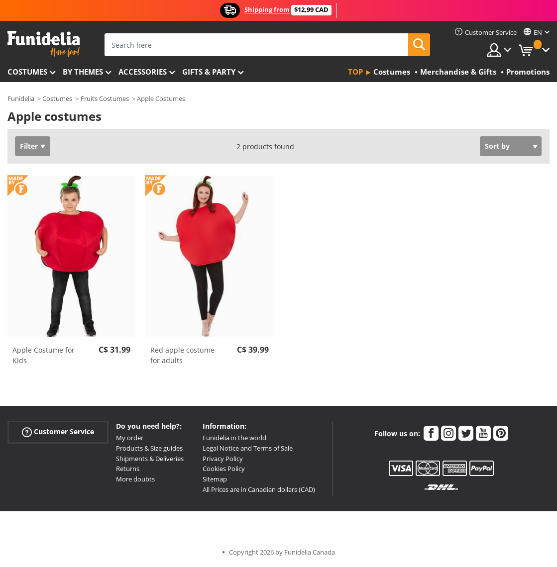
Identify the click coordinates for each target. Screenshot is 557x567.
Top (355, 72)
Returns (127, 468)
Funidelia (20, 98)
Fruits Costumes (105, 98)
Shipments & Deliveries (150, 458)
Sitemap (215, 478)
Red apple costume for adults (182, 355)
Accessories (142, 72)
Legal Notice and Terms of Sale (248, 448)
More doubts (135, 478)
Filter (29, 146)
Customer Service (58, 432)
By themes (83, 72)
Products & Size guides (149, 448)
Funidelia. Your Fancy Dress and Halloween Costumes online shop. (43, 44)
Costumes (27, 72)
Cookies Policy (224, 468)
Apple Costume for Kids (43, 355)
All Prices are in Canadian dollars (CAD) (259, 489)
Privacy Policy (223, 458)
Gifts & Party (208, 72)
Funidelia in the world (234, 437)
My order (129, 437)
